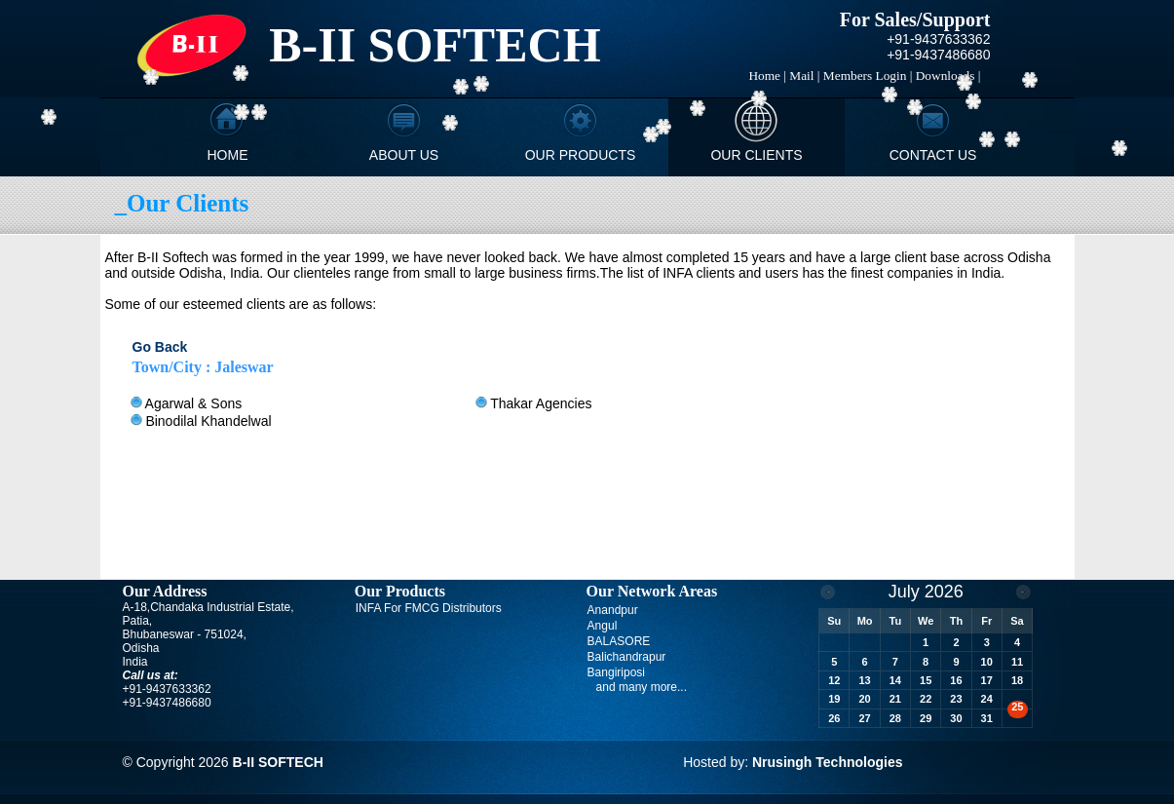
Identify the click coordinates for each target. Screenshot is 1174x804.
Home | (767, 75)
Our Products (580, 155)
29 (925, 718)
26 (834, 718)
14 (895, 680)
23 (956, 699)
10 (987, 662)
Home (228, 155)
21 (895, 699)
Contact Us (933, 155)
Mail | (804, 75)
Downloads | (948, 75)
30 (956, 718)
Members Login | (868, 75)
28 (895, 718)
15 (925, 680)
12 (834, 680)
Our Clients (756, 155)
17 (987, 680)
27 (864, 718)
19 (834, 699)
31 (987, 718)
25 (1017, 706)
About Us (403, 155)
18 (1017, 680)
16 (956, 680)
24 (987, 699)
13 (864, 680)
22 (925, 699)
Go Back (160, 347)
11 (1017, 662)
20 (864, 699)
